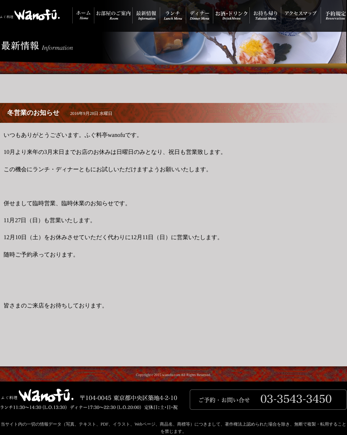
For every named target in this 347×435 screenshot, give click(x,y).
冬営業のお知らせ (33, 112)
